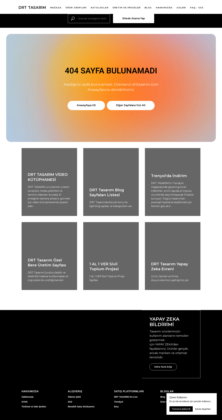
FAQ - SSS (197, 7)
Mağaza (56, 7)
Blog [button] (148, 7)
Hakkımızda (27, 397)
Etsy (116, 406)
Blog (162, 397)
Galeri (181, 7)
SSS (70, 402)
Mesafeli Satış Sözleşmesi (81, 406)
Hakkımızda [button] (164, 7)
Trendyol (118, 402)
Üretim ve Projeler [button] (127, 7)
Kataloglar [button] (100, 7)
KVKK (25, 402)
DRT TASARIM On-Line (126, 397)
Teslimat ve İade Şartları (34, 406)
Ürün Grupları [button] (76, 7)
